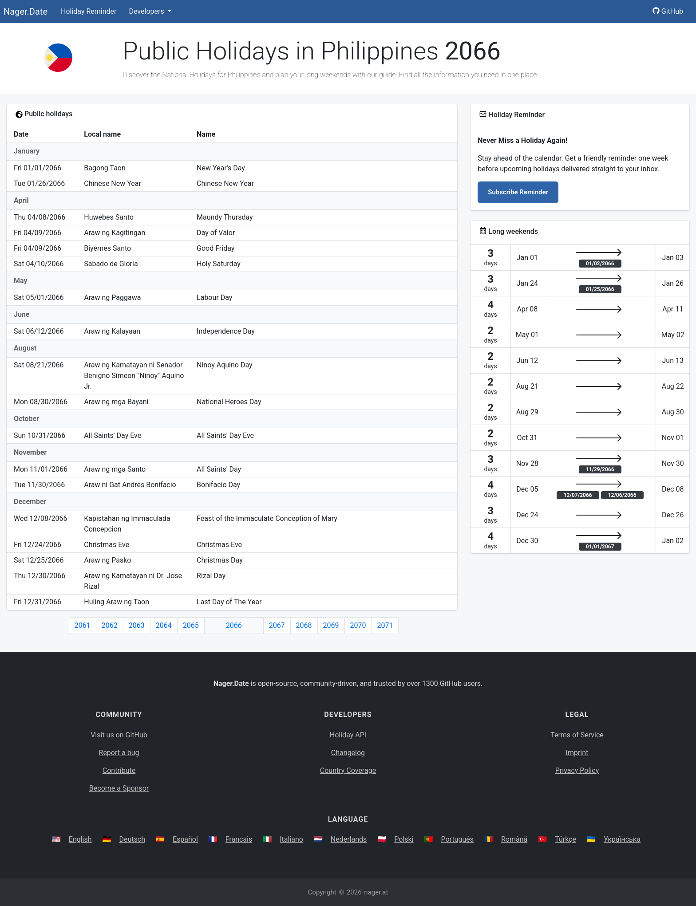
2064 (164, 625)
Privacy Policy (577, 770)
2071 (385, 625)
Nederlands (349, 839)
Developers (147, 11)
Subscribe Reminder (518, 192)
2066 (234, 625)
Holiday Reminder (89, 11)
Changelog (348, 752)
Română (514, 839)
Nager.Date (25, 11)
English (80, 839)
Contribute (119, 770)
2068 (304, 625)
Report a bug (119, 752)
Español (185, 839)
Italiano (291, 839)
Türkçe (565, 839)
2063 (137, 625)
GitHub (667, 11)
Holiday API (348, 735)
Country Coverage (348, 770)
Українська (622, 839)
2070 (358, 625)
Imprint (577, 752)
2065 (191, 625)
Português (457, 839)
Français (239, 839)
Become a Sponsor (119, 788)
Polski (403, 839)
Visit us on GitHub (119, 735)
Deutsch (132, 839)
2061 (83, 625)
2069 (331, 625)
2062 (110, 625)
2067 (277, 625)
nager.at (376, 892)
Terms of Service (577, 735)
